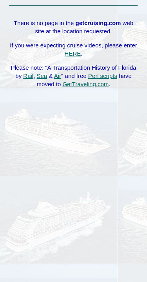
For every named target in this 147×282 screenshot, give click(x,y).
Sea (42, 75)
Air (57, 75)
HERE (73, 53)
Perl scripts (102, 75)
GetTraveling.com (85, 84)
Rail (28, 75)
